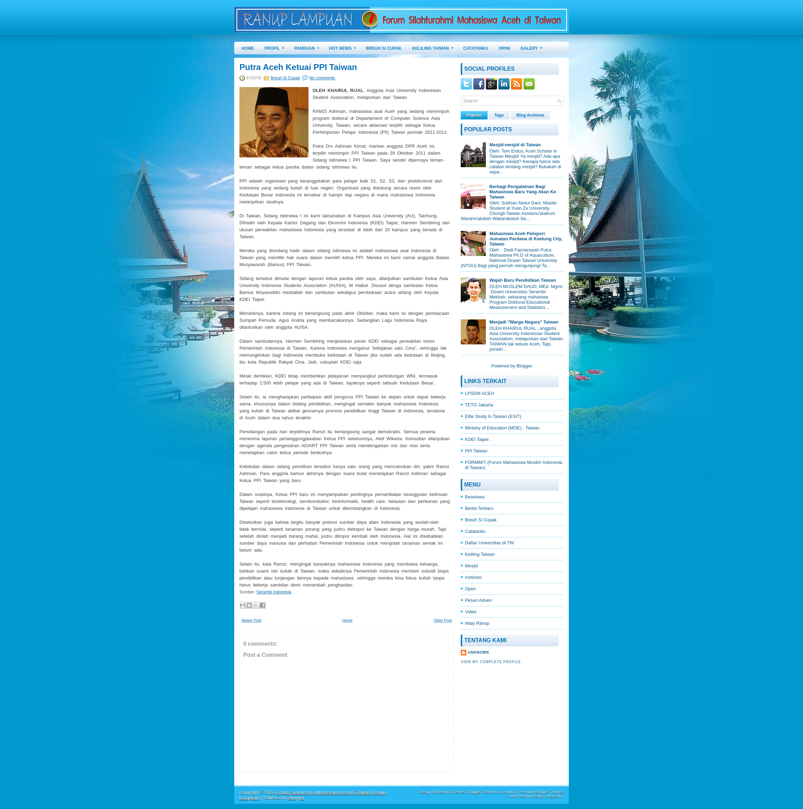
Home (248, 48)
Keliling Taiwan (480, 554)
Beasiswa (474, 496)
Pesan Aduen (478, 600)
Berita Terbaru (479, 508)
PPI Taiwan (476, 450)
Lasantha (507, 792)
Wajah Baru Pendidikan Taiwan (522, 280)
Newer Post (251, 620)
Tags (499, 115)
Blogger (524, 365)
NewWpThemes (450, 792)
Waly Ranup (477, 623)
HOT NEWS (345, 46)
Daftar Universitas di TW (489, 542)
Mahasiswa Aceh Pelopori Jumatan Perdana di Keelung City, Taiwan (525, 239)
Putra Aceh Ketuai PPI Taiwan (298, 67)
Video (470, 611)
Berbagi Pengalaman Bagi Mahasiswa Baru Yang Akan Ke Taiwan (522, 192)
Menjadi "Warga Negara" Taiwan (523, 322)
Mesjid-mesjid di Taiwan (515, 144)
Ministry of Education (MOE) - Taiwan (502, 427)
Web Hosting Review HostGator (537, 796)
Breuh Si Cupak (285, 78)
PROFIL (277, 46)
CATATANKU (475, 48)
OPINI (504, 48)
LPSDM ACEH (479, 393)
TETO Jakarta (479, 404)
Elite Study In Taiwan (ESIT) (493, 416)
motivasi (473, 577)
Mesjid (471, 565)
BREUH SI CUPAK (384, 48)
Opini (470, 588)
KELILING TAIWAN (435, 46)
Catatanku (475, 531)
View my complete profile (491, 662)
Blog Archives (530, 115)
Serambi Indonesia (274, 592)
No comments (322, 78)
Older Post (443, 620)
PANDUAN (309, 46)
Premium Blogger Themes (541, 792)
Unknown (478, 652)
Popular (474, 115)
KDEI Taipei (477, 439)
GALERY (533, 46)
